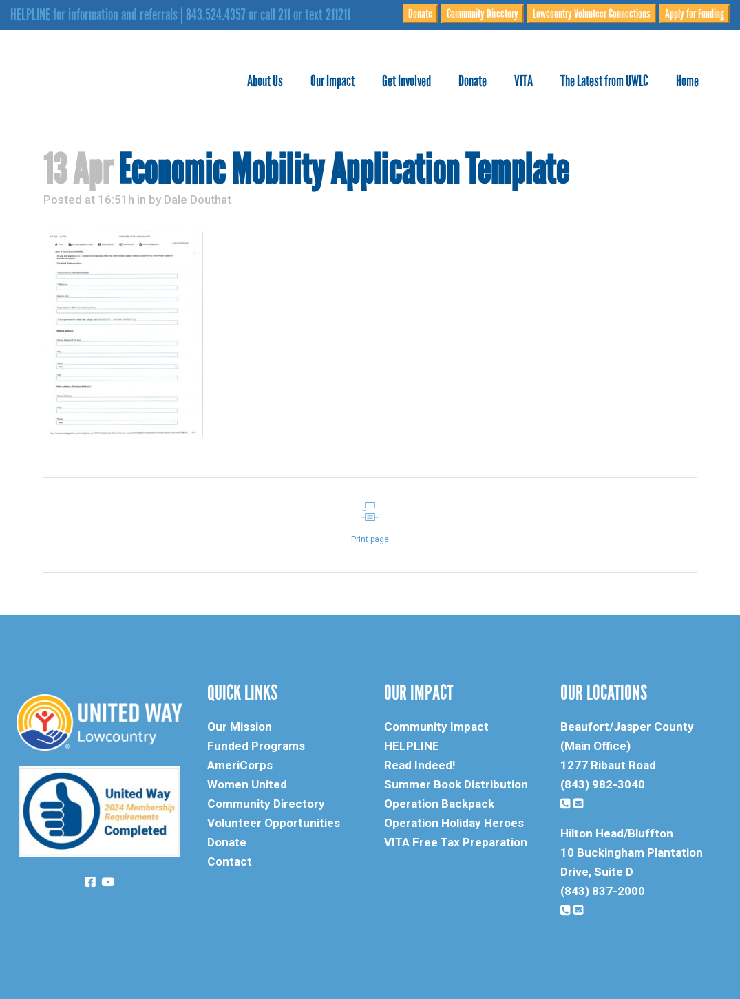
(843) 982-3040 (602, 784)
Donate (420, 13)
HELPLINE (411, 746)
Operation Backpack (439, 803)
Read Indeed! (420, 765)
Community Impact (436, 726)
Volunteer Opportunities (273, 823)
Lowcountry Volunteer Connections (592, 13)
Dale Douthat (197, 199)
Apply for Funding (694, 13)
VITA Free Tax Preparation (455, 842)
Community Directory (482, 13)
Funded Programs (256, 746)
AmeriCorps (240, 765)
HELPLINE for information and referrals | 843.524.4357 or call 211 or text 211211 (180, 14)
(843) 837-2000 (602, 891)
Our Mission (239, 726)
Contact (229, 861)
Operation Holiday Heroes (454, 823)
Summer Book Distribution (456, 784)
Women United (247, 784)
